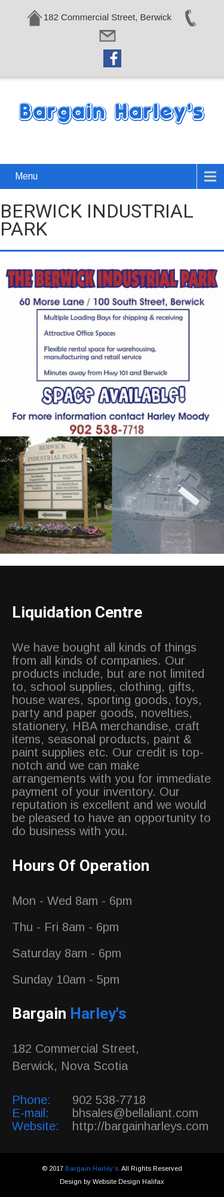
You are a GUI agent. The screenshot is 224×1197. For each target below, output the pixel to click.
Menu (26, 176)
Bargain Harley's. (93, 1168)
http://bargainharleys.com (140, 1126)
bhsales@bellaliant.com (135, 1113)
